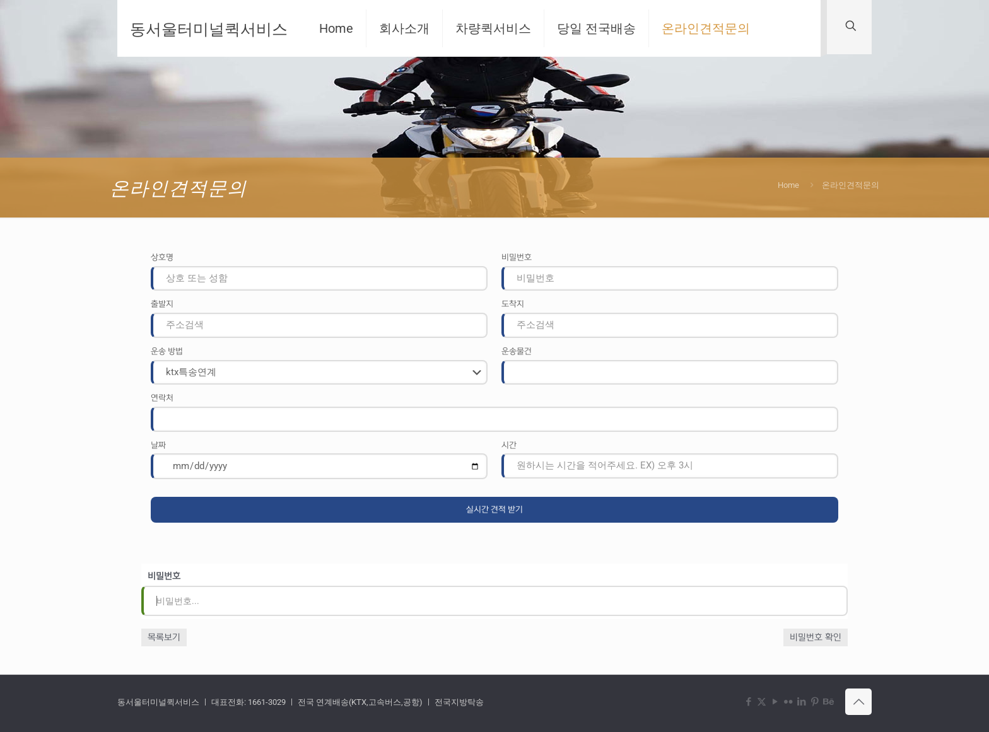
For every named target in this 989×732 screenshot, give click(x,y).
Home (788, 185)
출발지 (162, 303)
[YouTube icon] (775, 701)
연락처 (162, 397)
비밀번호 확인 (815, 637)
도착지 (512, 303)
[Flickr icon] (788, 701)
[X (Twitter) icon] (761, 701)
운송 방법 (167, 351)
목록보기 (164, 637)
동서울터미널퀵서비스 (209, 28)
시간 (509, 445)
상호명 (162, 257)
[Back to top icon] (858, 701)
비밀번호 (516, 257)
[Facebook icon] (748, 701)
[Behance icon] (828, 701)
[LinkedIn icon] (801, 701)
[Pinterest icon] (814, 701)
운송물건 (516, 351)
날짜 (158, 445)
